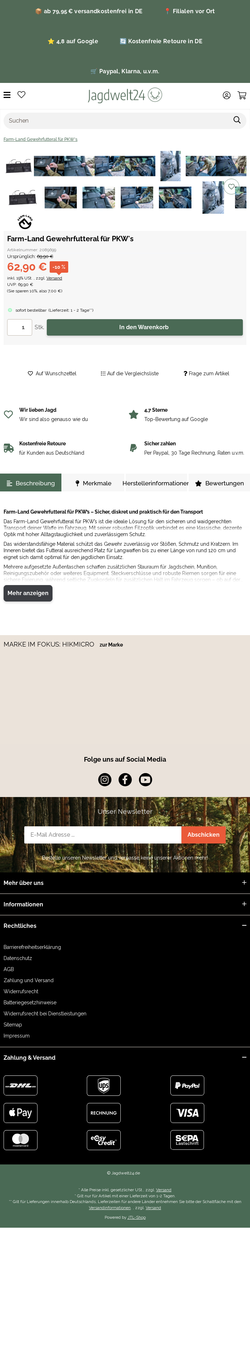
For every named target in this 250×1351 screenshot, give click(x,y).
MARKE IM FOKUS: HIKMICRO (50, 644)
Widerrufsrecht (21, 991)
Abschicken (204, 834)
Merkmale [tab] (93, 483)
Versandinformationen (110, 1207)
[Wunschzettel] (21, 95)
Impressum (17, 1036)
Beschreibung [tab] (31, 483)
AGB (9, 969)
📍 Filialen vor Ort (189, 11)
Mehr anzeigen (28, 593)
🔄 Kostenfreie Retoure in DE (161, 41)
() (71, 310)
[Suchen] (116, 121)
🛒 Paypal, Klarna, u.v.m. (124, 71)
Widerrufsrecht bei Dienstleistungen (45, 1013)
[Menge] (19, 327)
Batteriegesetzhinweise (30, 1002)
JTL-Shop (137, 1217)
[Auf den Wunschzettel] (231, 186)
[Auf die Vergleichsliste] (231, 167)
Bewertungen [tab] (219, 483)
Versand (54, 278)
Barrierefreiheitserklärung (32, 947)
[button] (226, 95)
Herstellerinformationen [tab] (156, 483)
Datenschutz (18, 958)
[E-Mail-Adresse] (102, 834)
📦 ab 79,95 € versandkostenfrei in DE (88, 11)
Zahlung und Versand (29, 980)
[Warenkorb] (242, 95)
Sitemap (13, 1025)
